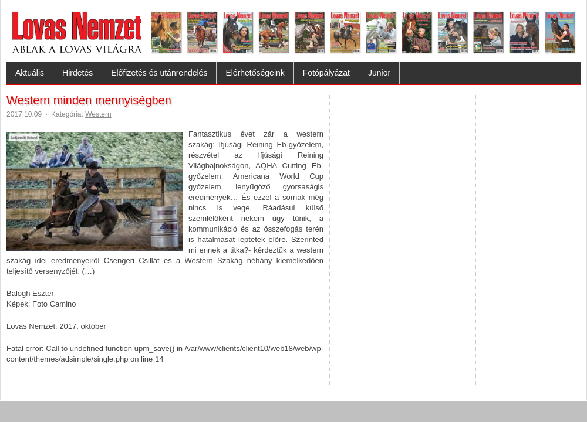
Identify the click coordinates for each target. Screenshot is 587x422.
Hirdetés (77, 72)
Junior (379, 72)
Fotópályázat (326, 72)
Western (98, 114)
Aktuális (29, 72)
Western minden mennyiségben (88, 100)
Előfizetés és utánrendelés (159, 72)
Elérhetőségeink (254, 72)
